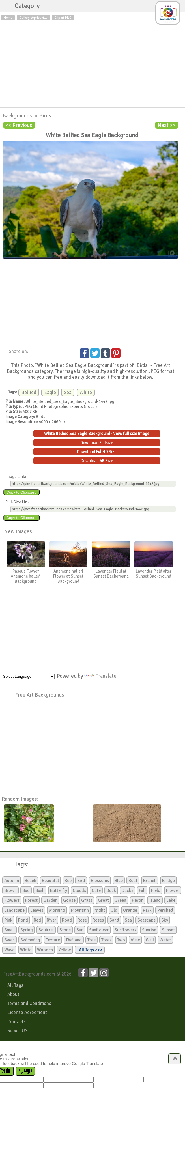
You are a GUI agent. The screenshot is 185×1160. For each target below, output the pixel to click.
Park (147, 910)
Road (67, 920)
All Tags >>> (90, 950)
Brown (10, 890)
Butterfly (58, 890)
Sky (164, 920)
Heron (137, 900)
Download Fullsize (96, 442)
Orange (130, 910)
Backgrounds (18, 115)
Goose (69, 900)
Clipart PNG (63, 18)
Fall (142, 890)
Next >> (166, 125)
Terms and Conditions (29, 1003)
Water (165, 940)
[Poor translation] (25, 1071)
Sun (79, 930)
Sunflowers (125, 930)
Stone (65, 930)
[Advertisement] (92, 62)
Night (99, 910)
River (51, 920)
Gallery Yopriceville (33, 18)
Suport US (17, 1031)
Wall (150, 940)
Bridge (168, 880)
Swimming (30, 940)
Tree (91, 940)
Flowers (12, 900)
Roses (98, 920)
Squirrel (46, 930)
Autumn (11, 880)
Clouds (79, 890)
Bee (68, 880)
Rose (82, 920)
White (85, 392)
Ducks (127, 890)
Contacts (16, 1022)
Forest (31, 900)
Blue (119, 880)
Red (37, 920)
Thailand (74, 940)
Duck (111, 890)
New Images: (18, 531)
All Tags (15, 985)
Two (121, 940)
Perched (165, 910)
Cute (96, 890)
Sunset (168, 930)
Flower (172, 890)
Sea (68, 392)
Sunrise (149, 930)
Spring (26, 930)
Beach (30, 880)
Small (9, 930)
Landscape (14, 910)
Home (8, 18)
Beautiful (50, 880)
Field (155, 890)
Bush (39, 890)
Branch (149, 880)
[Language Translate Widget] (28, 676)
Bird (81, 880)
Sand (114, 920)
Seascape (146, 920)
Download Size (97, 451)
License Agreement (27, 1012)
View (135, 940)
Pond (23, 920)
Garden (50, 900)
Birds (45, 115)
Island (155, 900)
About (13, 994)
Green (120, 900)
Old (114, 910)
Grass (86, 900)
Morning (57, 910)
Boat (132, 880)
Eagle (50, 392)
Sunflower (99, 930)
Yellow (65, 950)
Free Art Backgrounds (39, 695)
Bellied (28, 392)
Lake (170, 900)
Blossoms (100, 880)
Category (24, 6)
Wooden (45, 950)
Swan (9, 940)
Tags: (18, 864)
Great (103, 900)
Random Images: (20, 799)
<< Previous (19, 125)
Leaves (36, 910)
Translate (100, 676)
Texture (53, 940)
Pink (8, 920)
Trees (106, 940)
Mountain (80, 910)
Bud (26, 890)
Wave (9, 950)
